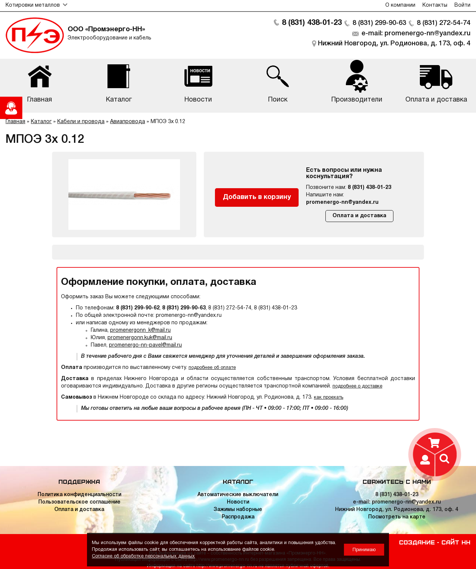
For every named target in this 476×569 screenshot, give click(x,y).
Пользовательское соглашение (79, 502)
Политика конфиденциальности (79, 494)
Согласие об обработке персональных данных (143, 556)
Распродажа (238, 517)
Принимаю (364, 550)
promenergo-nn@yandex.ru (342, 202)
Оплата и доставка (359, 215)
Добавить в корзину (257, 197)
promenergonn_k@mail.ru (140, 330)
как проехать (328, 397)
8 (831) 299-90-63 (379, 23)
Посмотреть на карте (396, 517)
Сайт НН (455, 542)
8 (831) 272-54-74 (443, 23)
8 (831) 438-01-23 (312, 23)
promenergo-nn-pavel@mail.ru (145, 345)
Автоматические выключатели (237, 494)
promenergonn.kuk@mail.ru (139, 337)
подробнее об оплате (212, 368)
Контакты (434, 5)
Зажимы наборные (237, 509)
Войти (462, 5)
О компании (400, 5)
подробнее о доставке (357, 386)
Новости (238, 502)
